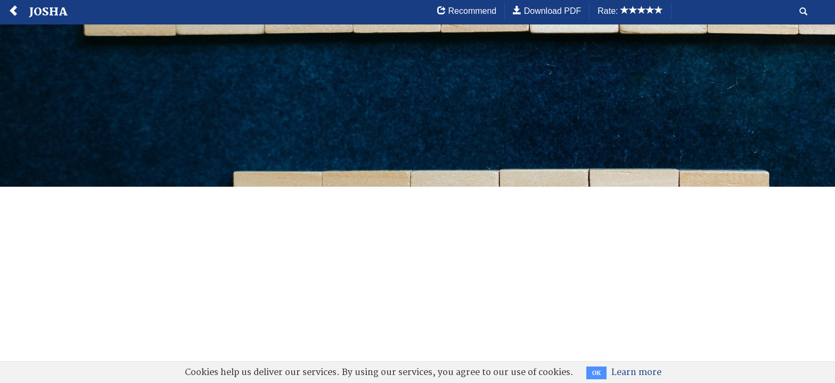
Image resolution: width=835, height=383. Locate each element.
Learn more (636, 372)
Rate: (630, 10)
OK (596, 373)
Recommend (466, 10)
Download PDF (547, 10)
